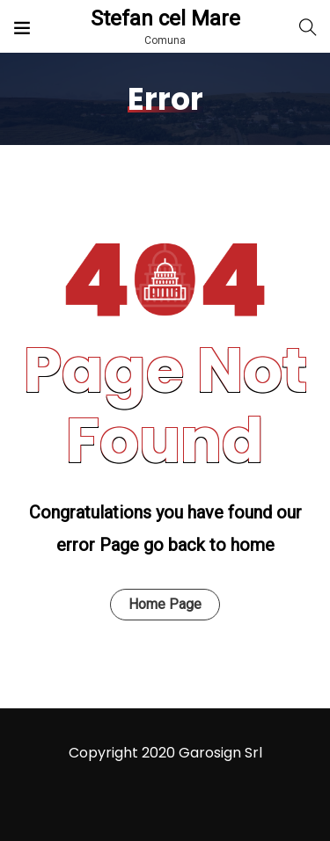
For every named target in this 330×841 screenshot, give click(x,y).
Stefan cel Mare (165, 18)
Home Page (165, 604)
